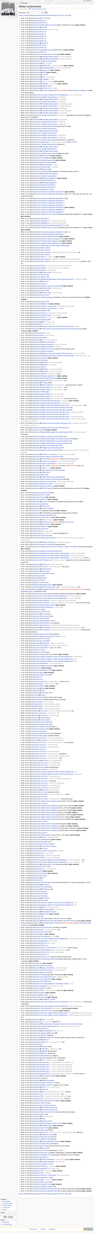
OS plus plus (45, 517)
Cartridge (45, 79)
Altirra (43, 688)
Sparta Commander (46, 484)
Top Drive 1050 (43, 726)
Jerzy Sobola (46, 571)
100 (62, 15)
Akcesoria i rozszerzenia (48, 306)
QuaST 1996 (44, 1130)
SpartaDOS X (45, 218)
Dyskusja (34, 9)
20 (56, 15)
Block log (40, 9)
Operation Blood (47, 1121)
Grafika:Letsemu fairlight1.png (50, 810)
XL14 (41, 679)
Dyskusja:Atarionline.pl (47, 515)
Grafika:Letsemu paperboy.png (50, 805)
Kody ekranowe (46, 569)
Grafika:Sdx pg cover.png (48, 227)
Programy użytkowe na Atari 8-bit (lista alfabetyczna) (56, 659)
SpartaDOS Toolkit (46, 1184)
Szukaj (2, 1212)
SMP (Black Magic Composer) (51, 923)
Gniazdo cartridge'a (48, 90)
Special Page (24, 3)
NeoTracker (45, 914)
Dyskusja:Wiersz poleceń (48, 605)
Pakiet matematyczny (46, 607)
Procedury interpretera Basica (50, 236)
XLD (43, 934)
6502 (41, 335)
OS (43, 520)
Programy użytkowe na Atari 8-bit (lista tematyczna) (57, 326)
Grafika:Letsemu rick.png (48, 824)
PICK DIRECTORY (46, 979)
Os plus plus (55, 522)
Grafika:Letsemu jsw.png (48, 808)
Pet (41, 510)
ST (43, 1116)
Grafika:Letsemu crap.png (49, 817)
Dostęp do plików (45, 315)
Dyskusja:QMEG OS (48, 1031)
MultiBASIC (44, 941)
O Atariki (42, 1229)
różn (37, 18)
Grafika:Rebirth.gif (47, 1125)
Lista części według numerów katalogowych (54, 95)
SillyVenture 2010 (47, 1134)
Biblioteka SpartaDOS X (49, 178)
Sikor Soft (44, 995)
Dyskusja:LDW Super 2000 (48, 1189)
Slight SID (44, 1046)
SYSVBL (44, 383)
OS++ (71, 538)
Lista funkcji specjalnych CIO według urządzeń (54, 983)
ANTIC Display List (45, 560)
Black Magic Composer (49, 912)
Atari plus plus (46, 524)
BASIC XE (43, 18)
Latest (21, 15)
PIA (42, 158)
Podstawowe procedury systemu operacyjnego (55, 245)
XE (43, 63)
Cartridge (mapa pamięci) (48, 54)
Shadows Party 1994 (46, 1143)
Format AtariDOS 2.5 (47, 1008)
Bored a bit (42, 593)
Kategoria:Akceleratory (47, 666)
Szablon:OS (44, 526)
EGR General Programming (48, 378)
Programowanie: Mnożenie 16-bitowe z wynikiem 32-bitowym (59, 546)
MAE (40, 704)
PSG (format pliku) (45, 882)
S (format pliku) (45, 720)
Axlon (41, 430)
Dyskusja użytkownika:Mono (49, 1026)
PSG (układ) (43, 873)
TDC (43, 1092)
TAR (41, 1171)
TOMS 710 (43, 1103)
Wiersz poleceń (45, 248)
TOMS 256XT (55, 465)
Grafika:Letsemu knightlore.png (50, 826)
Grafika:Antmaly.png (47, 297)
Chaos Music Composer (47, 844)
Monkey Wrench (47, 86)
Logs (44, 9)
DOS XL (43, 257)
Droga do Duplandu (47, 508)
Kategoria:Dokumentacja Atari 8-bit (51, 243)
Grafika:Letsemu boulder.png (50, 819)
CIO (43, 322)
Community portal (8, 1203)
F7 (41, 668)
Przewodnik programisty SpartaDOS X (53, 207)
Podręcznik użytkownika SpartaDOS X (53, 192)
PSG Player (43, 337)
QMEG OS (44, 1035)
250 (66, 15)
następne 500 (50, 15)
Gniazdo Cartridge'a (61, 90)
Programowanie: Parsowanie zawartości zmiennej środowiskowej (61, 329)
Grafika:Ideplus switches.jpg (49, 959)
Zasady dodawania (48, 1159)
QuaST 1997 (44, 1128)
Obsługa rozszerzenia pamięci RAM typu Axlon (57, 353)
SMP (42, 916)
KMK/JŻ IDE (46, 65)
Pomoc (5, 1209)
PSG (41, 871)
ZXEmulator (42, 731)
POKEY (42, 857)
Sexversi (42, 497)
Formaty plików (45, 936)
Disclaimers (52, 1229)
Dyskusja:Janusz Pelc (48, 864)
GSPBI (44, 72)
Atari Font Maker (45, 638)
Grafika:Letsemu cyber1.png (49, 814)
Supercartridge (46, 155)
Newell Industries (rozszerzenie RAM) (51, 456)
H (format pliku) (45, 717)
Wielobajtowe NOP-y (45, 585)
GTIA (43, 1019)
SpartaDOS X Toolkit (47, 189)
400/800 (44, 84)
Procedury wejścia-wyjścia (49, 241)
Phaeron (42, 686)
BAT (41, 963)
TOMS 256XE (55, 459)
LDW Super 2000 (46, 693)
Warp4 (42, 672)
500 (69, 15)
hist (34, 18)
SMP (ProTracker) (59, 918)
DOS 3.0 (43, 317)
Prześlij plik (6, 1222)
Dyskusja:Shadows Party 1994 (51, 1141)
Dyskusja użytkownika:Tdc (49, 376)
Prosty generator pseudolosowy (50, 401)
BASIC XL (43, 34)
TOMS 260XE (45, 459)
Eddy (41, 1180)
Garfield (43, 839)
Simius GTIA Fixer (46, 1010)
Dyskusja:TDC (44, 1062)
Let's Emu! (43, 313)
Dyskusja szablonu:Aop (47, 486)
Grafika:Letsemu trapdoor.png (50, 801)
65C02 (41, 699)
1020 (42, 997)
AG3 (43, 1087)
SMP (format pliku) (67, 923)
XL (43, 81)
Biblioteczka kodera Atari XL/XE (49, 587)
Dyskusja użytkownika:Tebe (48, 1191)
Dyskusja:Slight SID (46, 1055)
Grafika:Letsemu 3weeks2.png (50, 828)
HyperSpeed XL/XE (46, 670)
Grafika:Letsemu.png (47, 835)
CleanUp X (43, 1166)
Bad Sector (42, 729)
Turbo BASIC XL (45, 645)
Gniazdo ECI (46, 70)
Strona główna (46, 1076)
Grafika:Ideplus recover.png (48, 25)
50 (59, 15)
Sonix (43, 1119)
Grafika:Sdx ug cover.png (48, 214)
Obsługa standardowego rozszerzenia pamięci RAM (57, 279)
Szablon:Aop (44, 499)
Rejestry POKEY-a (46, 380)
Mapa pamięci (45, 142)
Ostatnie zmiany (7, 1205)
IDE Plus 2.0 (44, 23)
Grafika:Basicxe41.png (47, 50)
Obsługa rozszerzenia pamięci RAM (52, 286)
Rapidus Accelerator (48, 342)
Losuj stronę (6, 1207)
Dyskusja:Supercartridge (48, 160)
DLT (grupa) (43, 974)
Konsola (43, 1028)
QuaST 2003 (44, 1146)
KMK (30, 9)
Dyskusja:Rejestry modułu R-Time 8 (51, 1123)
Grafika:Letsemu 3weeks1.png (50, 830)
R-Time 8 (45, 74)
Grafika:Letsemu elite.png (49, 812)
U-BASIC (44, 27)
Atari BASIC (45, 643)
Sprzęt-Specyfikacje (48, 68)
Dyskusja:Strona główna (48, 538)
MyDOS (42, 988)
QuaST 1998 (44, 1114)
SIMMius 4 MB (45, 304)
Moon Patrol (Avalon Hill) (48, 1101)
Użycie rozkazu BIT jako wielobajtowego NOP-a (70, 589)
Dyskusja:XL (44, 1152)
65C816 (43, 265)
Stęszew (43, 992)
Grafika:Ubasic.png (46, 654)
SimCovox (45, 281)
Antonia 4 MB (46, 272)
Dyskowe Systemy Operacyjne (50, 239)
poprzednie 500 (40, 15)
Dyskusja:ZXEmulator (45, 722)
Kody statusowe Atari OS (47, 977)
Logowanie (88, 0)
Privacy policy (33, 1229)
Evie (42, 340)
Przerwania (44, 358)
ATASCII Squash (46, 488)
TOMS (43, 468)
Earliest (26, 15)
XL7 (41, 677)
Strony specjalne (7, 1224)
